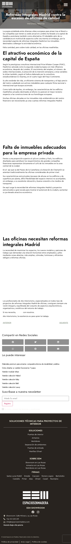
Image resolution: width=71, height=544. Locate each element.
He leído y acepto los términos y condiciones (22, 409)
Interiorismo (31, 23)
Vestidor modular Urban (10, 371)
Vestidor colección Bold (10, 383)
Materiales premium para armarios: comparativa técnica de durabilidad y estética (30, 364)
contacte (19, 312)
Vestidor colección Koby (10, 379)
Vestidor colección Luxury (11, 387)
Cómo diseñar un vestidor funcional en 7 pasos (18, 368)
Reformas (41, 23)
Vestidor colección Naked (11, 375)
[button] (65, 4)
